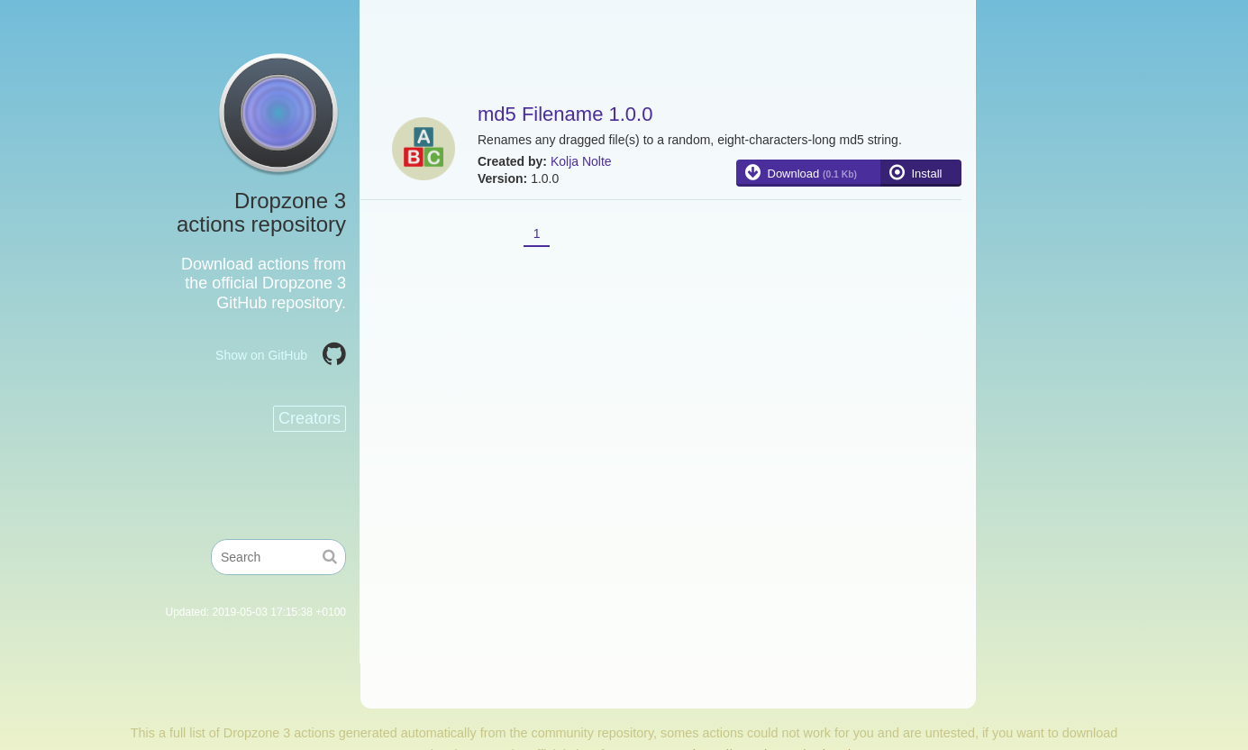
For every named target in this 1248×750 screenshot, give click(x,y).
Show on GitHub (261, 355)
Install (927, 173)
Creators (309, 418)
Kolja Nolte (581, 161)
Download (813, 173)
